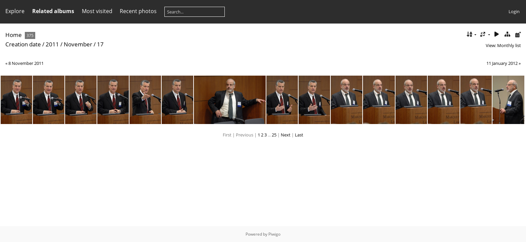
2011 (52, 44)
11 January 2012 (502, 63)
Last (299, 135)
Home (13, 35)
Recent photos (138, 11)
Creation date (23, 44)
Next (286, 135)
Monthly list (509, 45)
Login (514, 11)
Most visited (97, 11)
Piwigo (274, 234)
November (78, 44)
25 (274, 135)
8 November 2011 (26, 63)
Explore (14, 11)
